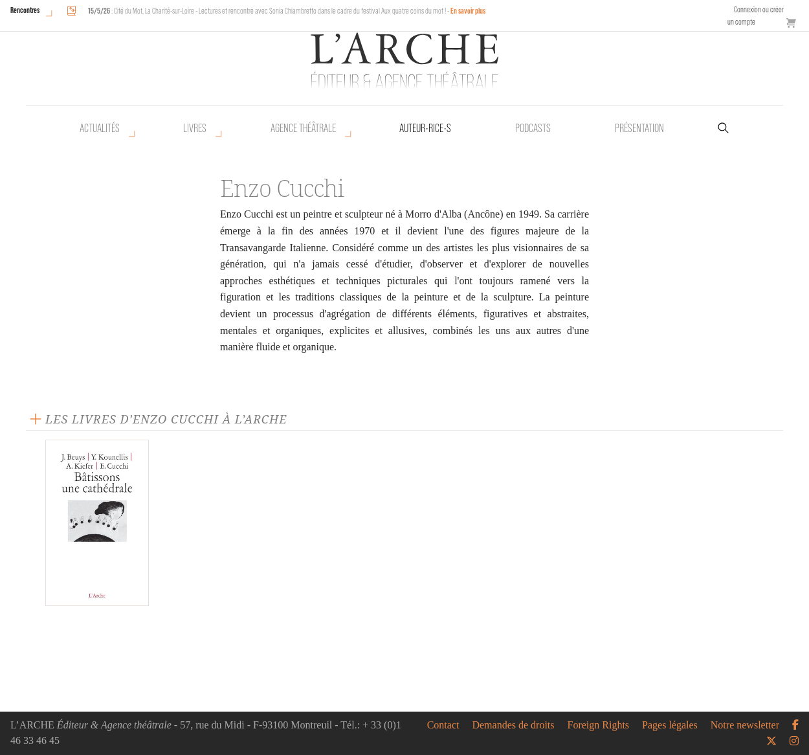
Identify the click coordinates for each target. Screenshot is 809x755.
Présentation (639, 128)
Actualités (100, 128)
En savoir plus (467, 11)
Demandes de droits (513, 725)
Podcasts (533, 128)
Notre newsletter (745, 725)
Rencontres (24, 10)
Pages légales (670, 725)
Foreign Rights (599, 725)
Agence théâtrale (303, 128)
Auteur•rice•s (425, 128)
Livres (194, 128)
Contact (443, 725)
